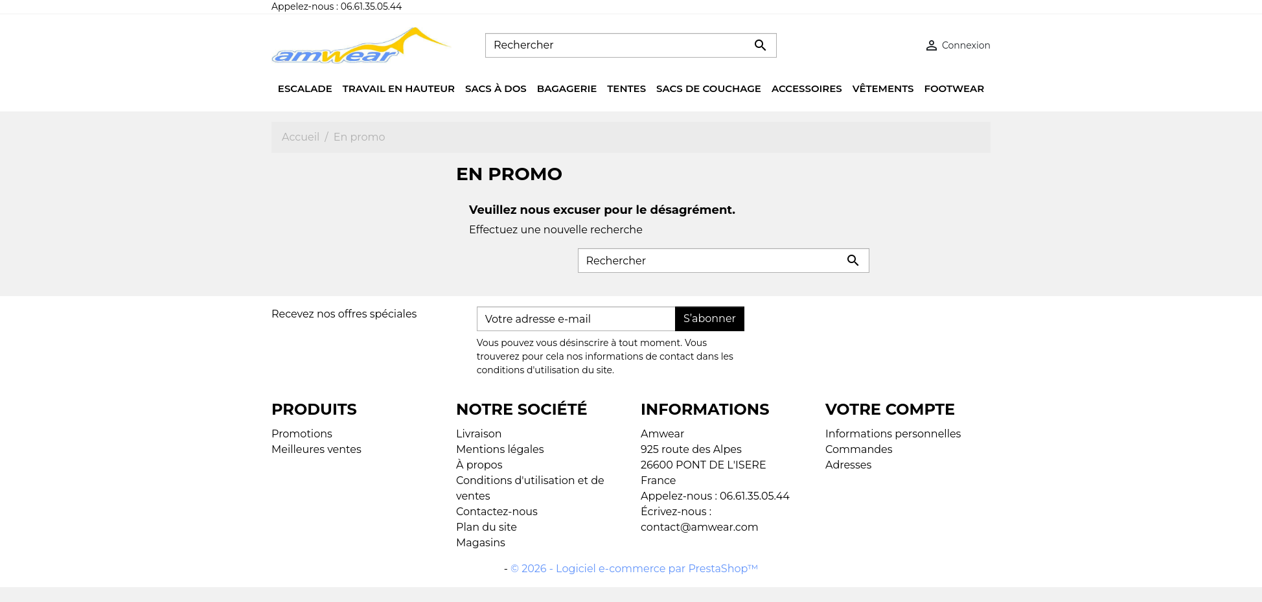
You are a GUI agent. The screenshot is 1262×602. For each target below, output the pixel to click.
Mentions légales (500, 449)
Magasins (480, 543)
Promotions (301, 434)
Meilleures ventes (316, 449)
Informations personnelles (893, 434)
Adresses (848, 465)
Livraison (479, 434)
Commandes (859, 449)
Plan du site (486, 527)
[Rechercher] (631, 45)
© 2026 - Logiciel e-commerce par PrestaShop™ (634, 568)
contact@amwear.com (700, 527)
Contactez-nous (497, 511)
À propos (479, 465)
